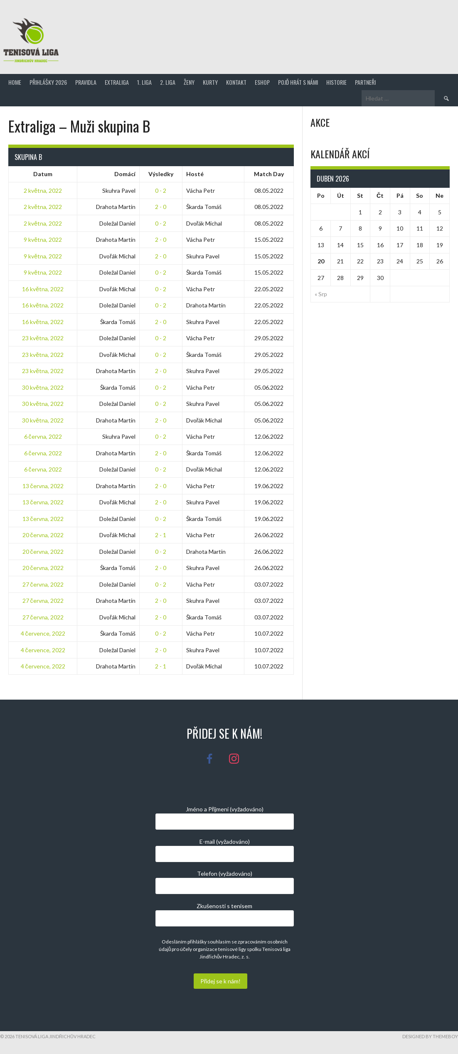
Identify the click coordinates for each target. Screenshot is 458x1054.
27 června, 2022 (43, 584)
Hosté (195, 173)
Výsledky (160, 173)
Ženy (189, 82)
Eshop (262, 82)
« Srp (321, 293)
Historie (336, 82)
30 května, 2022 (43, 387)
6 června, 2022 (43, 436)
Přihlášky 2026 (48, 82)
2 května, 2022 (43, 190)
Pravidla (85, 82)
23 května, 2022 (43, 338)
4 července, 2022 (43, 633)
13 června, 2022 (43, 485)
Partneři (365, 82)
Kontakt (236, 82)
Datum (42, 173)
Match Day (269, 173)
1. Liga (144, 82)
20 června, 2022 (43, 534)
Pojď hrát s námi (298, 82)
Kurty (210, 82)
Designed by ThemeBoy (430, 1036)
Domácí (124, 173)
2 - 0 (160, 206)
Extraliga (117, 82)
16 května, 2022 (43, 288)
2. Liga (167, 82)
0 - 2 (160, 190)
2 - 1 (160, 534)
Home (14, 82)
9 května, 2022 (43, 239)
